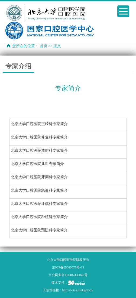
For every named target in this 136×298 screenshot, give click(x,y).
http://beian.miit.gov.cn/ (77, 290)
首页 (43, 46)
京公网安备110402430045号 (68, 275)
